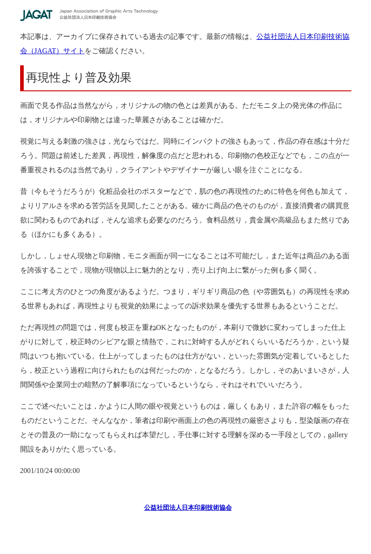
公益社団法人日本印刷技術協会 (188, 507)
